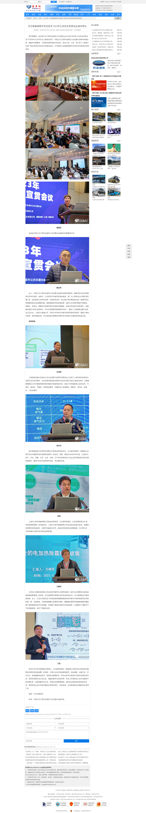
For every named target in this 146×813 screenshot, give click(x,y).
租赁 (100, 14)
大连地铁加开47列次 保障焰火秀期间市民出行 (102, 30)
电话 (128, 254)
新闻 (33, 14)
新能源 (76, 14)
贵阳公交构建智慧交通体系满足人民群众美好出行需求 (102, 50)
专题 (39, 14)
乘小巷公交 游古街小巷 (99, 38)
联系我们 (63, 790)
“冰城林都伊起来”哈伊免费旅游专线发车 (70, 760)
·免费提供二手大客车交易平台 (103, 8)
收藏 (32, 711)
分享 (27, 711)
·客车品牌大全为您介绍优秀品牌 (104, 10)
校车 (118, 14)
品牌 (63, 14)
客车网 (35, 18)
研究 (57, 14)
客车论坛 (87, 790)
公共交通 (45, 18)
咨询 (128, 251)
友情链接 (75, 790)
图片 (45, 14)
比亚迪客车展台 (97, 122)
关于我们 (58, 790)
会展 (112, 14)
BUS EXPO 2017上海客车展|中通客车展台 (98, 137)
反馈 (36, 711)
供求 (94, 14)
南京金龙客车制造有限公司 (99, 58)
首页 (27, 14)
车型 (70, 14)
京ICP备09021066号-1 (62, 811)
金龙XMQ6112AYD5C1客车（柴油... (113, 199)
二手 (88, 14)
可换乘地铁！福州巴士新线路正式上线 (70, 754)
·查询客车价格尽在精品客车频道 (104, 6)
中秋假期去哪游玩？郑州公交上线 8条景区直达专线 (102, 36)
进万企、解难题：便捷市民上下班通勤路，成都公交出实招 (102, 33)
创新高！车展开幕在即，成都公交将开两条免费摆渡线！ (102, 47)
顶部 (128, 257)
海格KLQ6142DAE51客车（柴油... (98, 199)
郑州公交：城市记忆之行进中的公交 (102, 44)
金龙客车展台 (112, 122)
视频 (51, 14)
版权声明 (69, 790)
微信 (128, 245)
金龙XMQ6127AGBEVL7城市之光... (98, 187)
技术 (82, 14)
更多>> (119, 53)
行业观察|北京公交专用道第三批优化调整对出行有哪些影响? (102, 42)
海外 (106, 14)
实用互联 (81, 790)
